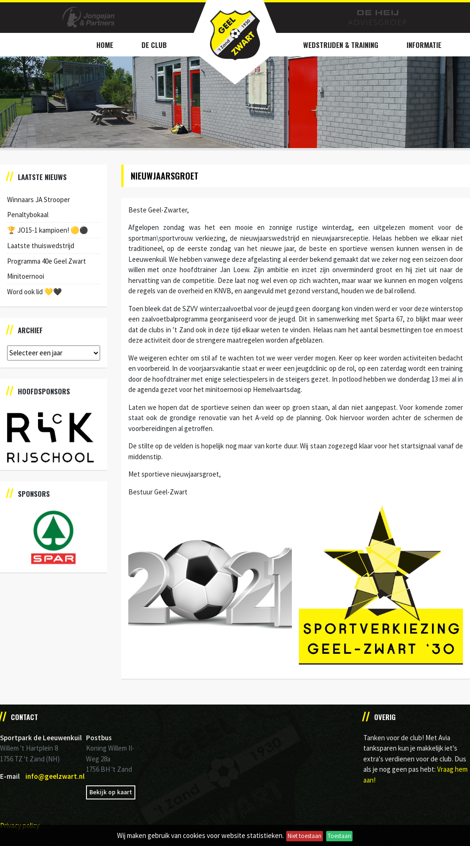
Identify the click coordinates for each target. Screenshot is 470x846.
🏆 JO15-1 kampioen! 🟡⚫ (47, 230)
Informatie (424, 44)
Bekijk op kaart (110, 792)
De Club (154, 44)
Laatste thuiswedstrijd (40, 245)
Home (104, 44)
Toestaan (339, 836)
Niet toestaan (304, 836)
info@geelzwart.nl (55, 776)
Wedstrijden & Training (340, 44)
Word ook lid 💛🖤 (34, 291)
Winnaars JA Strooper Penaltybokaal (38, 207)
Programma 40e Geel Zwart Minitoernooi (46, 269)
